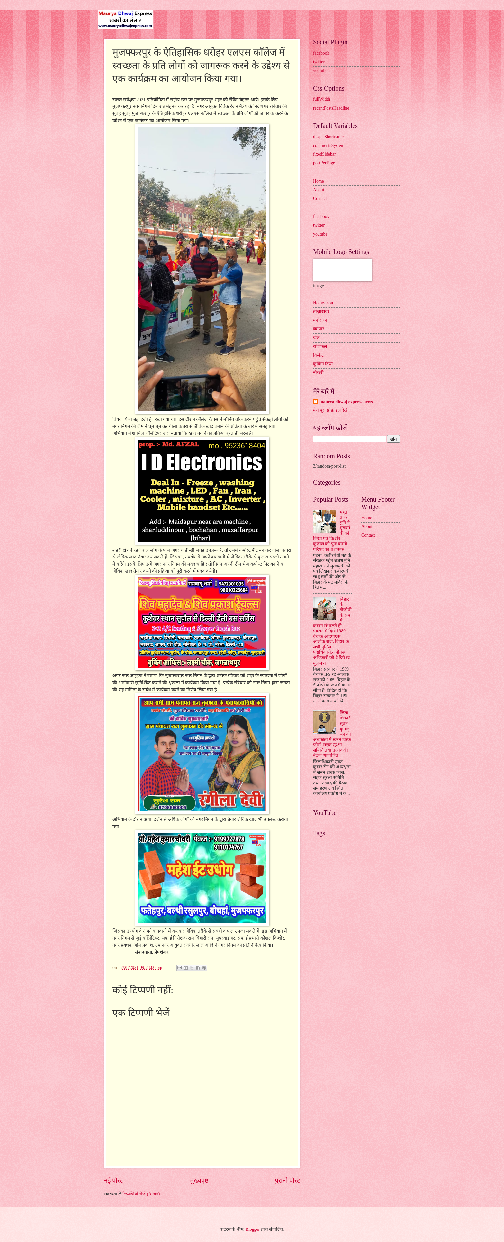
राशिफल (320, 346)
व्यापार (318, 328)
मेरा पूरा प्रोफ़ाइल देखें (330, 410)
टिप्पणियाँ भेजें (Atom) (141, 1194)
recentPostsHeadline (331, 108)
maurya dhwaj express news (346, 401)
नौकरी (318, 372)
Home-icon (323, 302)
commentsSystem (328, 145)
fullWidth (321, 99)
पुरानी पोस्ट (287, 1180)
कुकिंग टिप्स (323, 364)
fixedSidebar (324, 154)
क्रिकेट (318, 355)
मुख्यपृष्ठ (199, 1180)
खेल (316, 337)
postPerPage (324, 162)
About (318, 189)
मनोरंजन (320, 320)
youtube (320, 70)
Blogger (253, 1229)
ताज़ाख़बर (321, 311)
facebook (321, 53)
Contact (320, 198)
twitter (319, 61)
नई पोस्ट (113, 1180)
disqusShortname (328, 136)
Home (318, 181)
